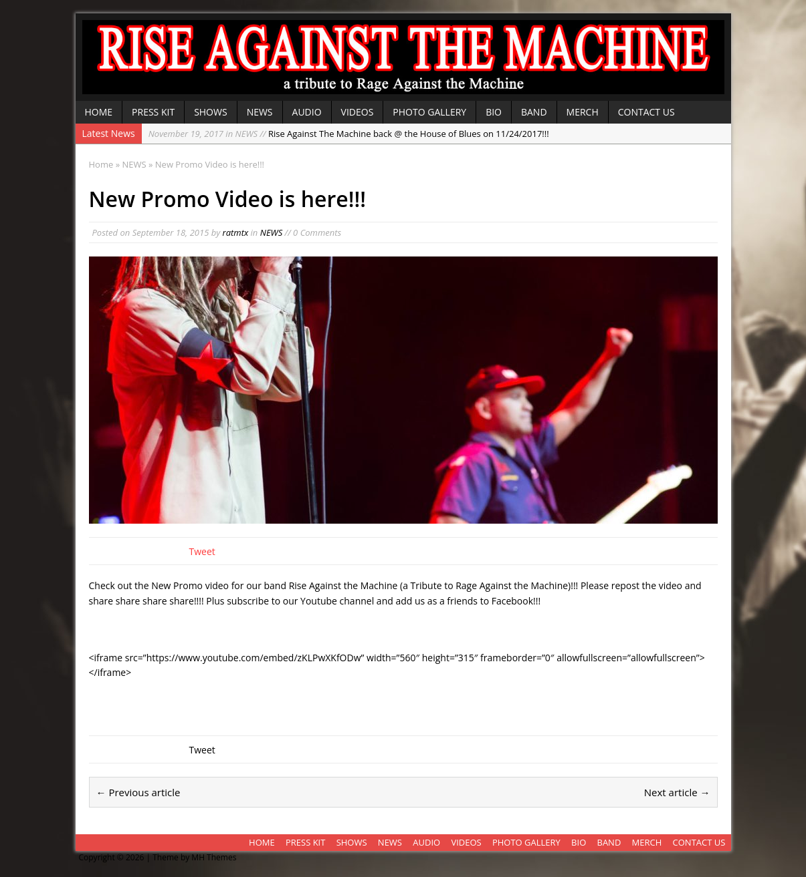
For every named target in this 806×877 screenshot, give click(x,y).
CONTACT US (646, 112)
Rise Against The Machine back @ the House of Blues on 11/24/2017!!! (348, 134)
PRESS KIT (153, 112)
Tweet (202, 551)
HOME (99, 112)
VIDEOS (357, 112)
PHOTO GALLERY (429, 112)
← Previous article (138, 792)
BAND (534, 112)
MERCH (583, 112)
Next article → (677, 792)
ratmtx (236, 232)
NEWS (260, 112)
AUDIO (307, 112)
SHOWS (210, 112)
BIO (494, 112)
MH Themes (213, 857)
